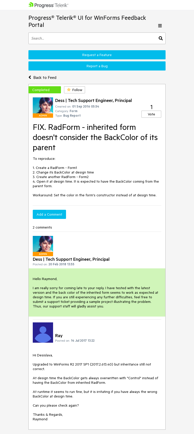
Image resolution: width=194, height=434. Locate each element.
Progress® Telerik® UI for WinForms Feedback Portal (87, 21)
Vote (151, 114)
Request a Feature (97, 55)
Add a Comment (49, 214)
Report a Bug (97, 66)
